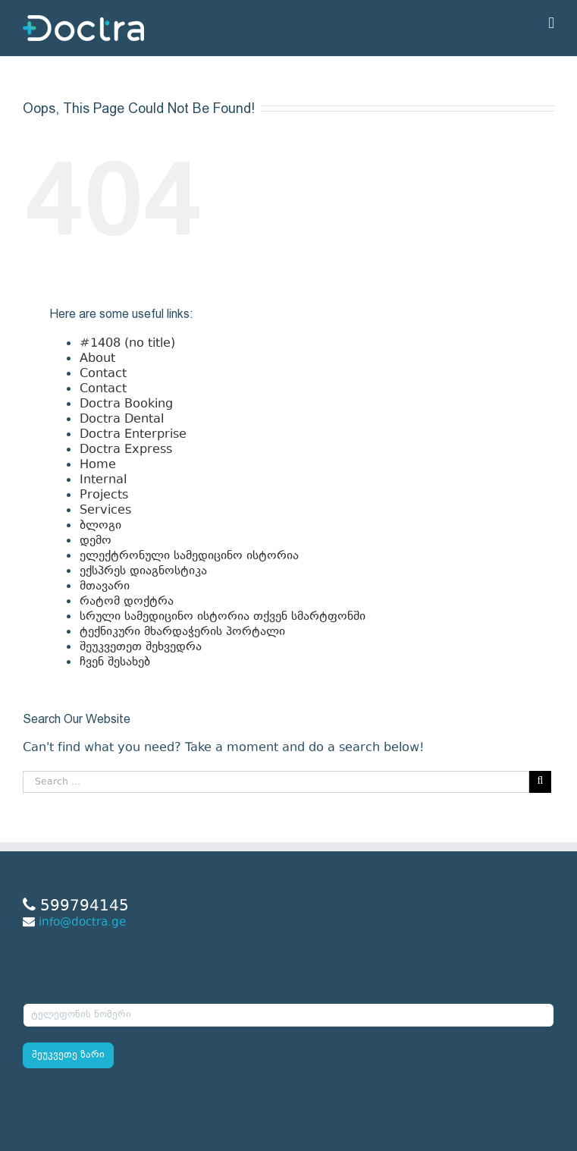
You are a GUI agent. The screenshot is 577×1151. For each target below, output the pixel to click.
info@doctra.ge (82, 923)
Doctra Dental (122, 419)
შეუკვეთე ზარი (68, 1055)
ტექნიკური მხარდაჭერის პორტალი (182, 632)
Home (98, 465)
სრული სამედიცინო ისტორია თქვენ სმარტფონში (222, 617)
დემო (95, 541)
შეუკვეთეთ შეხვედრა (141, 647)
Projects (104, 495)
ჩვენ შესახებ (115, 662)
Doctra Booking (126, 404)
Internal (103, 480)
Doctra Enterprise (133, 435)
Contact (103, 374)
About (97, 359)
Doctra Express (126, 450)
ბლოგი (100, 526)
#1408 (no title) (127, 344)
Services (105, 511)
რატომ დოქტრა (127, 602)
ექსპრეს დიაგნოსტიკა (143, 571)
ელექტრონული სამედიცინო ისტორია (189, 556)
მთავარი (105, 586)
